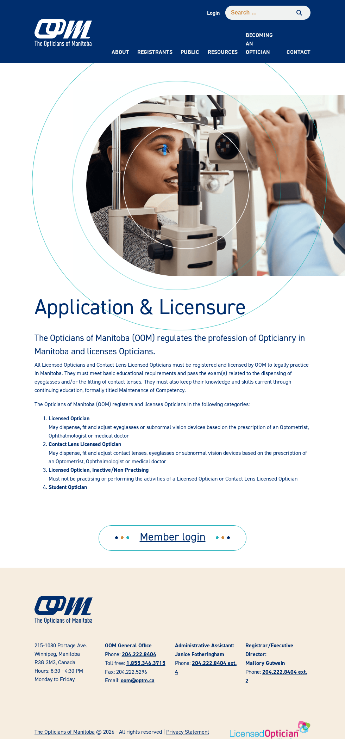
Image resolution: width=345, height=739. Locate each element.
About (120, 52)
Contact (298, 52)
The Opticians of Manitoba (64, 731)
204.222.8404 (139, 654)
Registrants (154, 52)
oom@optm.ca (138, 680)
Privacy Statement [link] (187, 731)
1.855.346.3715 (145, 663)
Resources (223, 52)
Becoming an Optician (259, 43)
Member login (173, 536)
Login (213, 13)
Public (190, 52)
